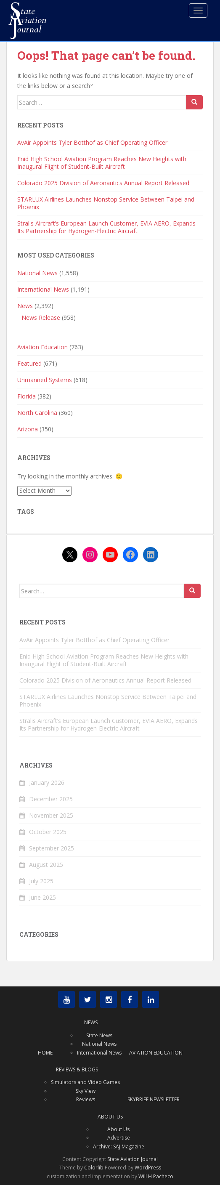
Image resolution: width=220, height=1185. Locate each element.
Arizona (27, 429)
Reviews (85, 1099)
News (25, 306)
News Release (40, 317)
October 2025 (47, 832)
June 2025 (42, 897)
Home (45, 1052)
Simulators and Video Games (85, 1082)
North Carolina (37, 413)
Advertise (118, 1137)
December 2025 (51, 799)
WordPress (148, 1167)
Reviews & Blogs (77, 1069)
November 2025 (51, 815)
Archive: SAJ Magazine (118, 1146)
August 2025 (46, 865)
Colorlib (93, 1167)
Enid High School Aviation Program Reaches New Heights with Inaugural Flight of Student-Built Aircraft (101, 162)
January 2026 (46, 782)
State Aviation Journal (132, 1159)
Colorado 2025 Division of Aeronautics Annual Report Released (103, 183)
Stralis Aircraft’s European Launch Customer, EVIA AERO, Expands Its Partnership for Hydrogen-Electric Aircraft (106, 227)
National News (37, 273)
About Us (110, 1116)
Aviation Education (42, 347)
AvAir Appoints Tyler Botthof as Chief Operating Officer (92, 142)
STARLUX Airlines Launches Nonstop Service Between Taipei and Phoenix (105, 203)
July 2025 (41, 881)
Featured (29, 363)
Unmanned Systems (44, 380)
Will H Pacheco (155, 1176)
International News (43, 289)
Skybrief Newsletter (153, 1099)
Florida (26, 396)
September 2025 (51, 848)
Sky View (85, 1091)
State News (99, 1035)
